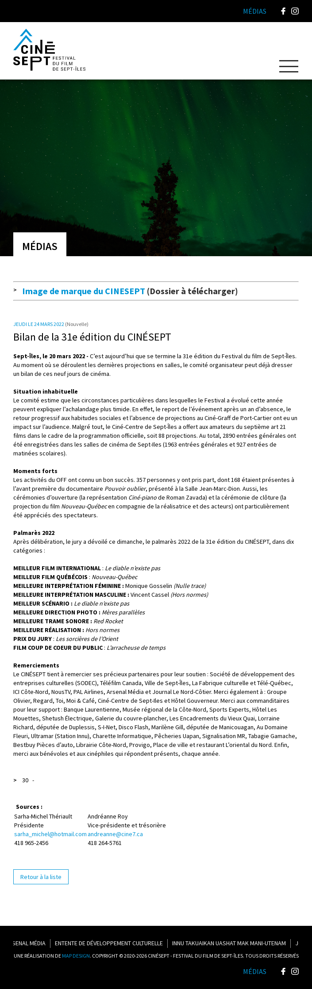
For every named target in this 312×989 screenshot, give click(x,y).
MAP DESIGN (76, 955)
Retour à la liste (41, 877)
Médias (254, 971)
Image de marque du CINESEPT (83, 290)
